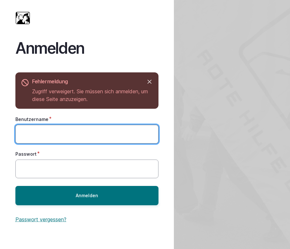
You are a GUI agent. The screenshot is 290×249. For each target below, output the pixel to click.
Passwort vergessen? (40, 219)
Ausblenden (149, 82)
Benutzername (31, 119)
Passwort (26, 154)
